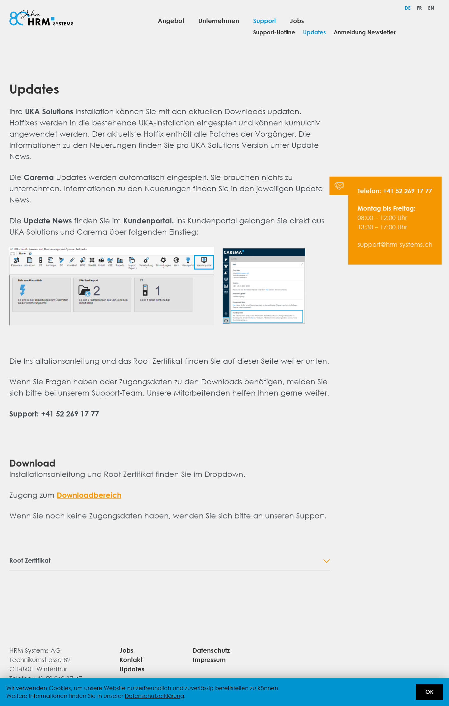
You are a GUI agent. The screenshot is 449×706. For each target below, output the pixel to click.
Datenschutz (211, 650)
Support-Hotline (274, 32)
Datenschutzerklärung (154, 696)
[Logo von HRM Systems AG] (41, 19)
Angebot (171, 20)
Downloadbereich (89, 498)
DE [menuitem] (408, 7)
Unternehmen (218, 20)
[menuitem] (408, 7)
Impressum (209, 659)
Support (264, 20)
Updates (314, 32)
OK (429, 692)
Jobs (297, 20)
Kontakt (130, 659)
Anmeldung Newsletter (365, 32)
